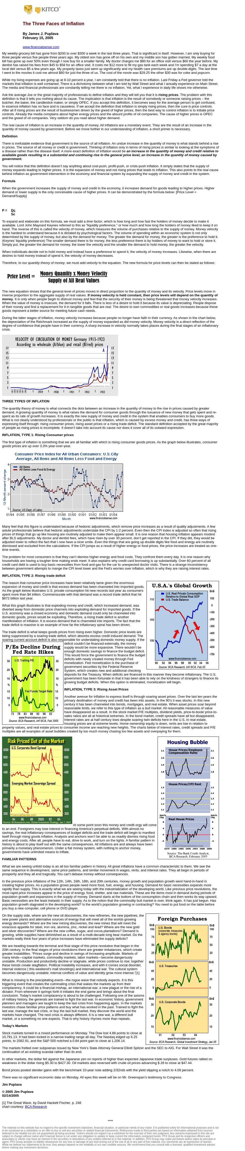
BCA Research (36, 1107)
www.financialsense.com (41, 47)
